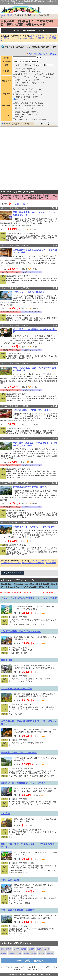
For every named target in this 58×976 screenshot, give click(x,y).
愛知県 (23, 949)
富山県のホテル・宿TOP (12, 573)
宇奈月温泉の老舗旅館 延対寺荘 (17, 910)
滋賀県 (11, 953)
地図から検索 (21, 204)
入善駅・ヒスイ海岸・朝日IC (40, 36)
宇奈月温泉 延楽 (10, 879)
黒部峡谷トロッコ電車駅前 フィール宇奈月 (34, 527)
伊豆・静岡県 (6, 949)
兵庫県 (33, 953)
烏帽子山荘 (6, 660)
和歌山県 (50, 953)
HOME (3, 15)
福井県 (3, 953)
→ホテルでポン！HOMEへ (29, 960)
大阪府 (26, 953)
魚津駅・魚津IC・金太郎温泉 (33, 38)
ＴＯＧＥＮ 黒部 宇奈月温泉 (16, 688)
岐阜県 (16, 949)
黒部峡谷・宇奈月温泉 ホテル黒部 (19, 752)
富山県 (10, 15)
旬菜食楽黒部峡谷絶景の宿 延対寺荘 (31, 487)
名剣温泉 (5, 813)
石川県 (46, 949)
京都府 (18, 953)
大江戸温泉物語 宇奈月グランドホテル (32, 410)
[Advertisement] (29, 158)
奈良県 (41, 953)
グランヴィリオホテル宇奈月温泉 (28, 292)
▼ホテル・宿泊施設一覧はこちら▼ (29, 31)
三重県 (31, 949)
